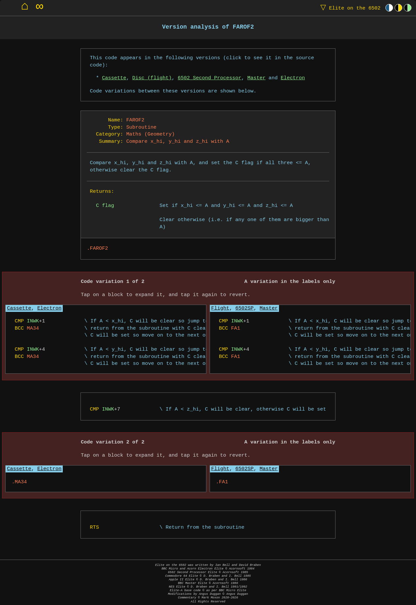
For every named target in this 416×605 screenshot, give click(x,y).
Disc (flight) (152, 78)
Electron (293, 78)
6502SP (244, 308)
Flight (220, 308)
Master (256, 78)
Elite (349, 7)
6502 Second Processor (210, 78)
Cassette (114, 78)
